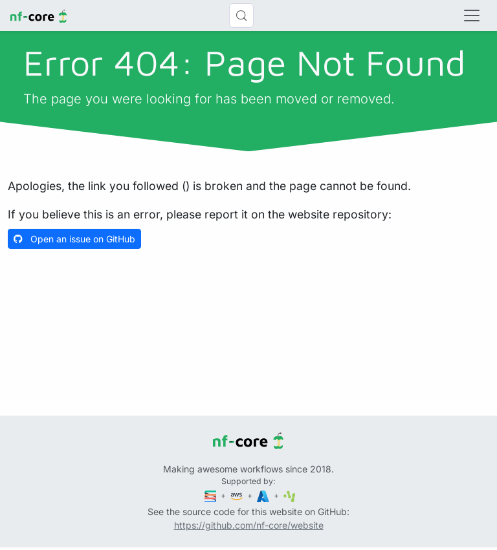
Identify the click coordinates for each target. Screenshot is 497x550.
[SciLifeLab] (289, 495)
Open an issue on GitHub (74, 238)
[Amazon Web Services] (237, 495)
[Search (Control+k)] (241, 15)
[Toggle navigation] (471, 15)
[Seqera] (211, 495)
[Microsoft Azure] (264, 495)
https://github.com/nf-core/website (249, 525)
